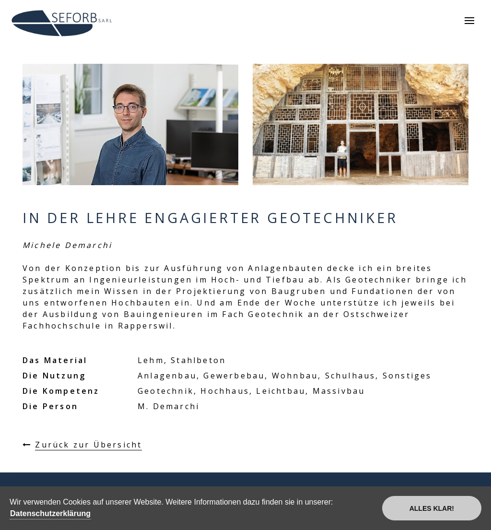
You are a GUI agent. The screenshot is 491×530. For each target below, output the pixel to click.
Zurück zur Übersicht (88, 444)
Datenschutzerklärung (50, 513)
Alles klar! (431, 508)
